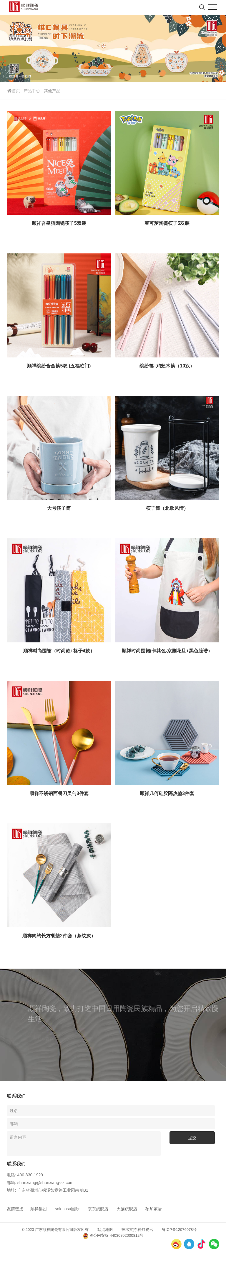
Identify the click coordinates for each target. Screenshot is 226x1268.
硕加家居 (153, 1208)
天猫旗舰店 (127, 1208)
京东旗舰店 (98, 1208)
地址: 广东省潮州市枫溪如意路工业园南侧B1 (47, 1190)
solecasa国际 (67, 1208)
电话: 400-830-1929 (25, 1175)
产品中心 (32, 90)
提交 (192, 1137)
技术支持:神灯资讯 (137, 1229)
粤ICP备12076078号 (179, 1229)
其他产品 (52, 90)
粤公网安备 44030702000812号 (113, 1236)
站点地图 (105, 1229)
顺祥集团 (38, 1208)
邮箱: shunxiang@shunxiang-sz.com (40, 1182)
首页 (15, 90)
